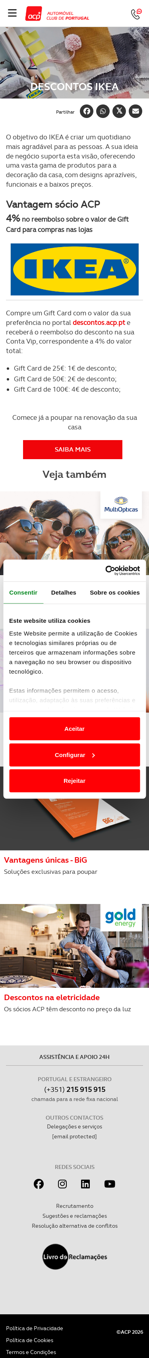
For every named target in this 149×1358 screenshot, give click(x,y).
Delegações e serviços (74, 1126)
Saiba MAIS (73, 449)
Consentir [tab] (23, 592)
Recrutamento (74, 1205)
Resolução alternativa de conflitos (75, 1225)
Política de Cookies (29, 1340)
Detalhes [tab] (63, 592)
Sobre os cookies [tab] (115, 592)
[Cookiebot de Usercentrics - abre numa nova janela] (106, 570)
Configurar (75, 754)
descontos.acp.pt (99, 322)
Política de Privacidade (34, 1328)
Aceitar (74, 728)
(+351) (74, 1089)
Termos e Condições (31, 1352)
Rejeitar (74, 780)
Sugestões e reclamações (75, 1215)
